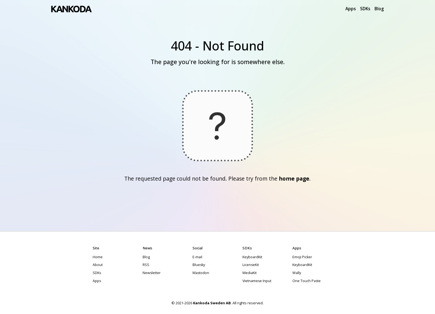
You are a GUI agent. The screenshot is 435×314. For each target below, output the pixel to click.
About (98, 264)
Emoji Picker (302, 257)
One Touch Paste (306, 280)
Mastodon (201, 272)
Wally (296, 272)
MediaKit (249, 272)
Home (98, 257)
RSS (146, 264)
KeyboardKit (252, 257)
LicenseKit (250, 264)
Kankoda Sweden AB (212, 302)
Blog (379, 9)
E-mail (197, 257)
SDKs (365, 9)
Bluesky (199, 264)
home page (294, 178)
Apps (350, 9)
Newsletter (152, 272)
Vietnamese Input (256, 280)
